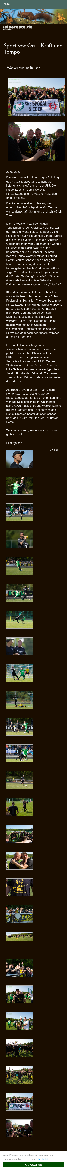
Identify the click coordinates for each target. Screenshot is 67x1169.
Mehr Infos (44, 1159)
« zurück (54, 450)
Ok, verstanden (33, 1164)
